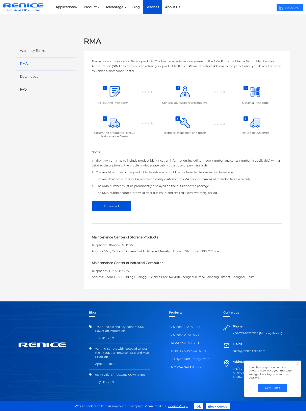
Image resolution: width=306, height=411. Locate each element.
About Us (172, 7)
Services (152, 7)
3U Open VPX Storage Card (190, 359)
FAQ (23, 89)
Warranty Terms (33, 51)
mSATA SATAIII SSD (185, 343)
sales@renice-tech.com (249, 351)
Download (111, 206)
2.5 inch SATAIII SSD (185, 335)
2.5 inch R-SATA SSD (185, 327)
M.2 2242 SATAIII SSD (186, 367)
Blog (136, 7)
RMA (24, 64)
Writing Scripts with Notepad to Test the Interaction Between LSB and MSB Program (122, 353)
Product (92, 7)
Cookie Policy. (178, 406)
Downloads (29, 76)
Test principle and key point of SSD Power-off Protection (119, 329)
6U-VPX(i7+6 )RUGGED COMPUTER (120, 374)
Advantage (116, 7)
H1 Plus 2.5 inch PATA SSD (189, 351)
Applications (67, 7)
